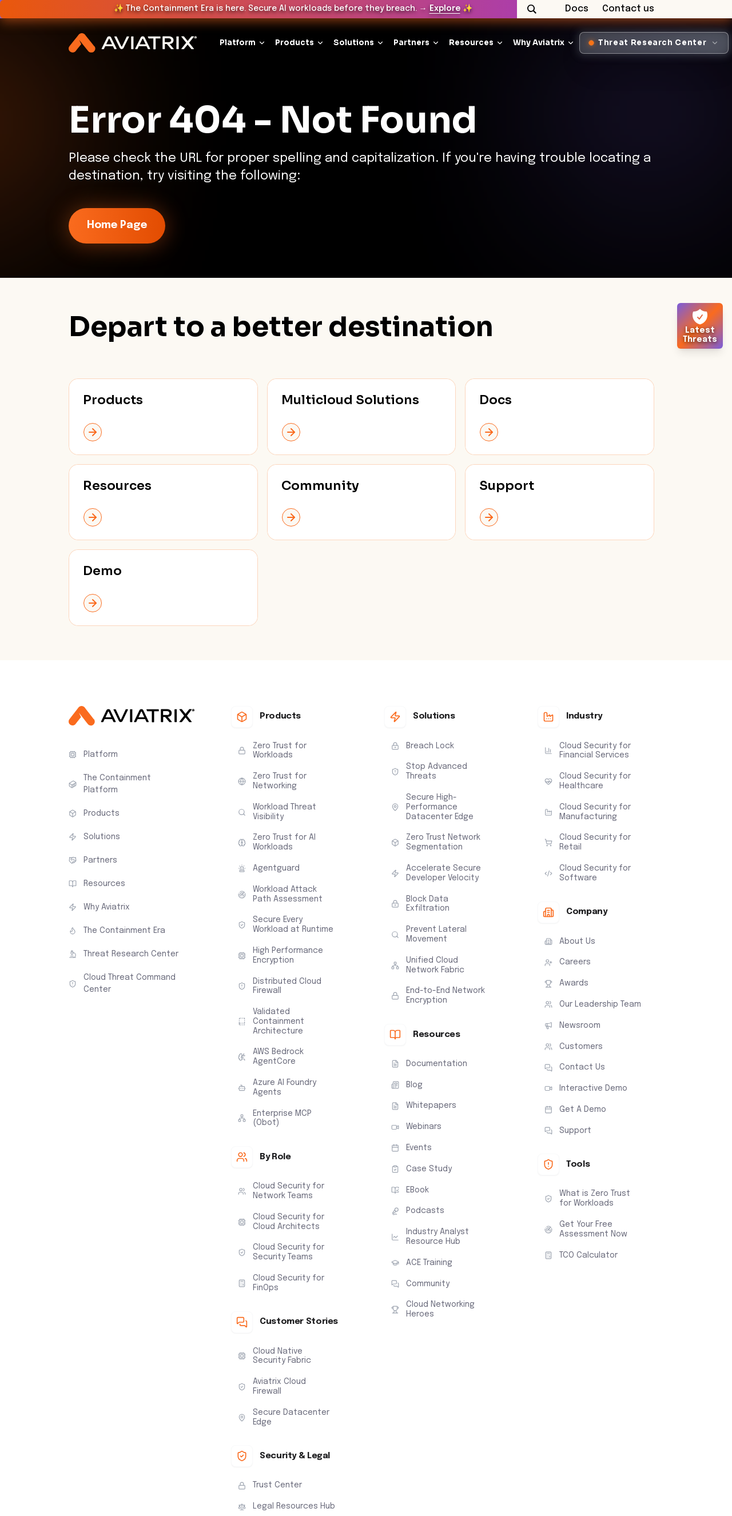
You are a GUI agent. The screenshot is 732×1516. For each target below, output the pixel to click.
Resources (471, 42)
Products (294, 42)
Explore (444, 9)
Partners (411, 42)
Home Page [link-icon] (117, 225)
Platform (238, 42)
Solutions (353, 42)
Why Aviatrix (538, 42)
